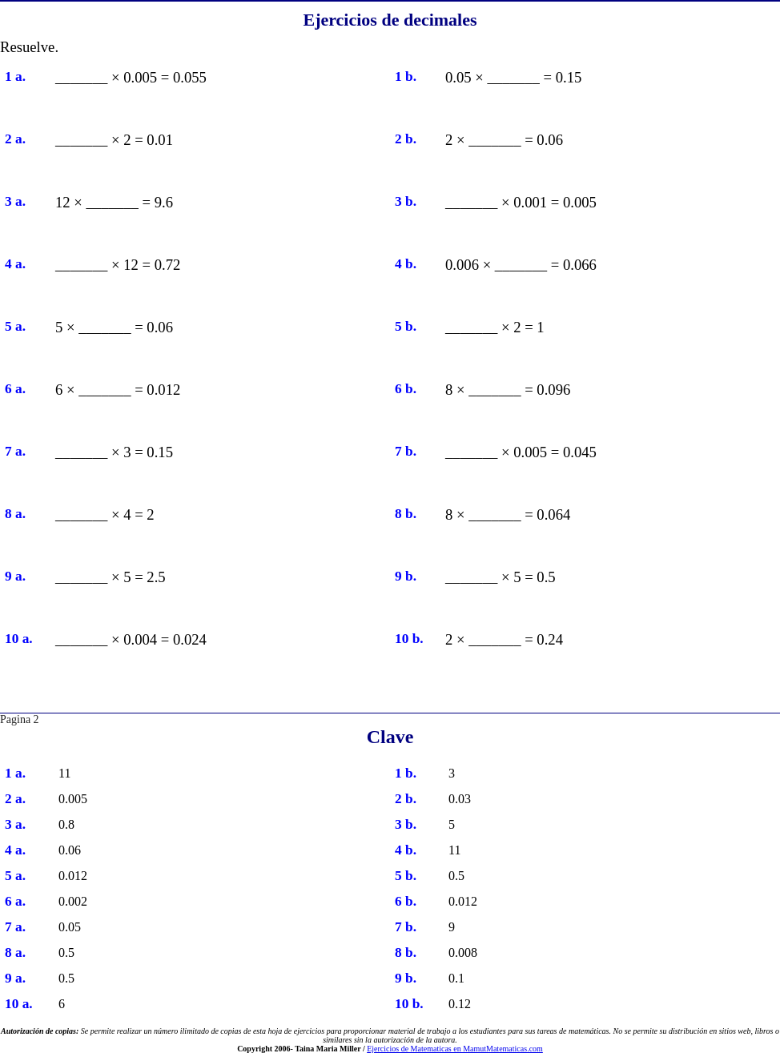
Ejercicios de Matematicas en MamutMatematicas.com (455, 1048)
